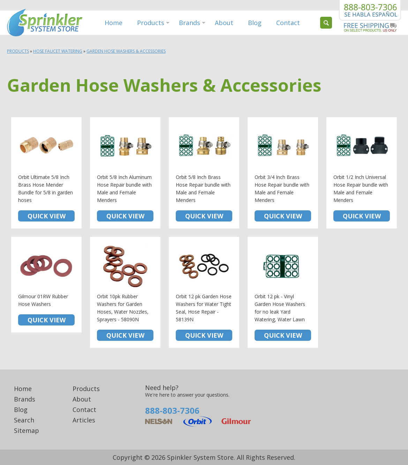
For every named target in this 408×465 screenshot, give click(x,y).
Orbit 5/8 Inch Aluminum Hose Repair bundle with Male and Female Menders (125, 173)
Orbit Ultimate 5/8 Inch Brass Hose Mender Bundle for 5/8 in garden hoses (46, 173)
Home (113, 22)
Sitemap (26, 430)
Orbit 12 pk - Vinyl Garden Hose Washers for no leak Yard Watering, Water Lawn (283, 292)
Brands (189, 22)
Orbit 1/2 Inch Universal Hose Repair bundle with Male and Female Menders (361, 173)
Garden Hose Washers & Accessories (126, 51)
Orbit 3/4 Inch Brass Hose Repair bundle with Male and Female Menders (283, 173)
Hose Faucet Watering (57, 51)
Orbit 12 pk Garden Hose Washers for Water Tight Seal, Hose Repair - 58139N (204, 292)
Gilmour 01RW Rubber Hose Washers (46, 285)
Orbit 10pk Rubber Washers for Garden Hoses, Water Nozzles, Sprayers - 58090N (125, 292)
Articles (84, 420)
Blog (255, 22)
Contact (288, 22)
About (224, 22)
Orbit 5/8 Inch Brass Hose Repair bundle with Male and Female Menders (204, 173)
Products (150, 22)
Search (24, 420)
